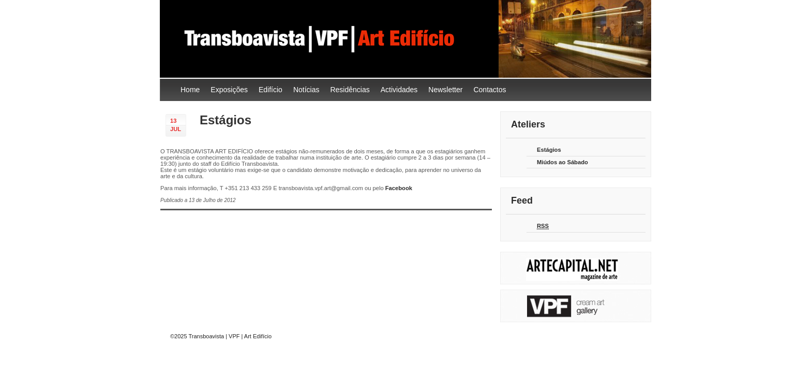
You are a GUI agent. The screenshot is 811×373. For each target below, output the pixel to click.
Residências (349, 89)
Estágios (225, 120)
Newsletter (445, 89)
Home (190, 89)
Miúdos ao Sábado (562, 162)
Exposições (229, 89)
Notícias (306, 89)
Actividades (399, 89)
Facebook (398, 188)
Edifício (270, 89)
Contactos (489, 89)
